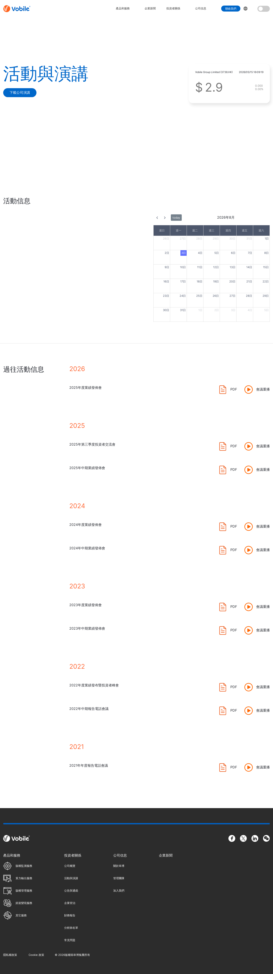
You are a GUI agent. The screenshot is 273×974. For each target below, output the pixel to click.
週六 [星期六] (261, 230)
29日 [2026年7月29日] (216, 238)
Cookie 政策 (36, 954)
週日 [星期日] (162, 230)
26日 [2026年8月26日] (216, 295)
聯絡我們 (230, 8)
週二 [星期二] (195, 230)
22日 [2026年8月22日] (266, 281)
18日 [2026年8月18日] (199, 281)
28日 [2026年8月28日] (249, 295)
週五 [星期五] (244, 230)
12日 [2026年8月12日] (216, 267)
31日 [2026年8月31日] (183, 310)
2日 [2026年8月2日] (167, 252)
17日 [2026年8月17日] (183, 281)
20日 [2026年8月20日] (232, 281)
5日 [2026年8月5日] (216, 252)
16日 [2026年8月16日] (166, 281)
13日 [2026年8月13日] (232, 267)
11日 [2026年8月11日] (199, 267)
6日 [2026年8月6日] (233, 252)
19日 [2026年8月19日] (216, 281)
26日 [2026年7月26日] (166, 238)
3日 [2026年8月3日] (183, 252)
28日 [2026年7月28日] (199, 238)
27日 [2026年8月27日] (232, 295)
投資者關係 (173, 8)
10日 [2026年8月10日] (183, 267)
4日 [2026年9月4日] (250, 310)
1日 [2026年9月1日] (200, 310)
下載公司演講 (20, 92)
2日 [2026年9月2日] (216, 310)
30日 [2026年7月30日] (232, 238)
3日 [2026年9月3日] (233, 310)
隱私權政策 (10, 954)
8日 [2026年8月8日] (266, 252)
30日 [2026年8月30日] (166, 310)
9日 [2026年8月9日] (167, 267)
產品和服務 (123, 8)
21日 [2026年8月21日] (249, 281)
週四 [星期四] (228, 230)
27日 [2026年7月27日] (183, 238)
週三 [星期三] (211, 230)
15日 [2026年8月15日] (266, 267)
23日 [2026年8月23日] (166, 295)
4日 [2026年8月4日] (200, 252)
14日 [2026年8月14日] (249, 267)
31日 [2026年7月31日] (249, 238)
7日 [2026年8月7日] (250, 252)
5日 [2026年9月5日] (266, 310)
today (176, 217)
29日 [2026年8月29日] (266, 295)
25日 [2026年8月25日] (199, 295)
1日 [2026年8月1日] (267, 238)
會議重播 (263, 389)
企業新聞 (150, 8)
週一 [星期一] (178, 230)
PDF (233, 389)
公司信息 (200, 8)
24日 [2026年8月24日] (183, 295)
